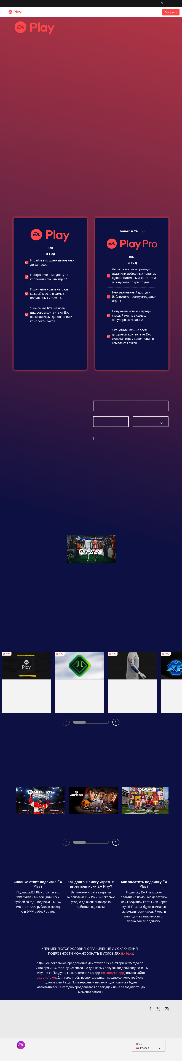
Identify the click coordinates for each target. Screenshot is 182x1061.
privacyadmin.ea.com (118, 447)
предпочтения (107, 442)
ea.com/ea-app (113, 920)
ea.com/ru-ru (46, 925)
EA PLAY (127, 901)
